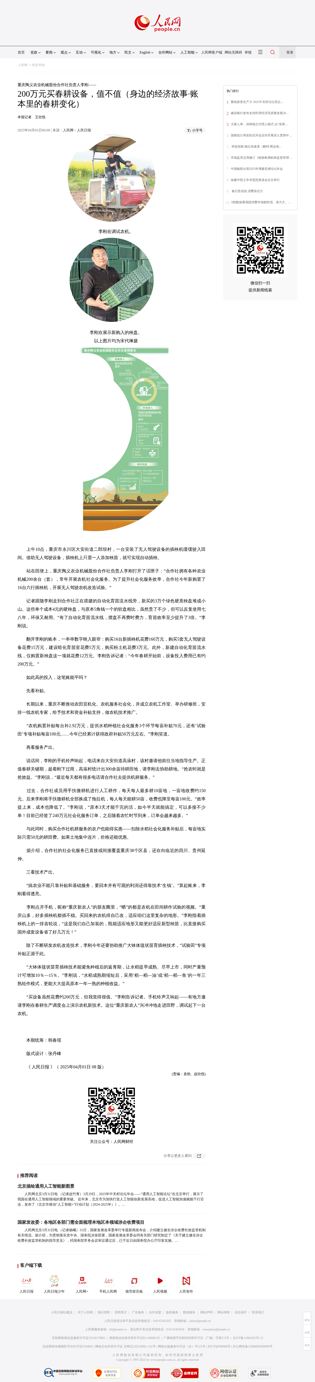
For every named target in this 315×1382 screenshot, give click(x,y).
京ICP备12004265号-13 (248, 1338)
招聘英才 (121, 1312)
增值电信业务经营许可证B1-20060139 (134, 1338)
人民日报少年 (54, 1283)
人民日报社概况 (61, 1312)
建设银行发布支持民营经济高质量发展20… (260, 113)
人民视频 (160, 1283)
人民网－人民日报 (77, 130)
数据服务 (189, 1312)
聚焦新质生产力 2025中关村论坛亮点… (257, 102)
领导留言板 (134, 1283)
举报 (248, 52)
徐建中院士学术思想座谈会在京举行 (255, 180)
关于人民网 (85, 1312)
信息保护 (240, 1312)
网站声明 (206, 1312)
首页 (21, 52)
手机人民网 (108, 1283)
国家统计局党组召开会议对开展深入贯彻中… (261, 135)
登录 (289, 52)
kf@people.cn (118, 1329)
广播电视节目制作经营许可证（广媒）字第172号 (196, 1338)
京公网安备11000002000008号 (252, 1346)
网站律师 (223, 1312)
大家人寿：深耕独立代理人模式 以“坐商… (259, 124)
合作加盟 (155, 1312)
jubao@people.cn (200, 1321)
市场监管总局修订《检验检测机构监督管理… (261, 157)
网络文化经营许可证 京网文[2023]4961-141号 (125, 1346)
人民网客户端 (211, 52)
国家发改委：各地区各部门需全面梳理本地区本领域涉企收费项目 (81, 1222)
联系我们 (258, 1312)
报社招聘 (104, 1312)
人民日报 (26, 1283)
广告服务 (138, 1312)
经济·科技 (38, 65)
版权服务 (172, 1312)
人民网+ (82, 1283)
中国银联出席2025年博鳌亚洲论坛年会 (257, 168)
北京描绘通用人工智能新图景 (46, 1186)
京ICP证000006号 (219, 1346)
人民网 (22, 65)
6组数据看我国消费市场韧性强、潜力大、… (261, 202)
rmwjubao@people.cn (216, 1329)
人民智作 (186, 1283)
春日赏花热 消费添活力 (247, 191)
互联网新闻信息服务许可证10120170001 (78, 1338)
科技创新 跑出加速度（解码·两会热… (256, 146)
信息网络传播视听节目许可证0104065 (67, 1346)
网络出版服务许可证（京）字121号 (181, 1346)
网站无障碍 (233, 52)
